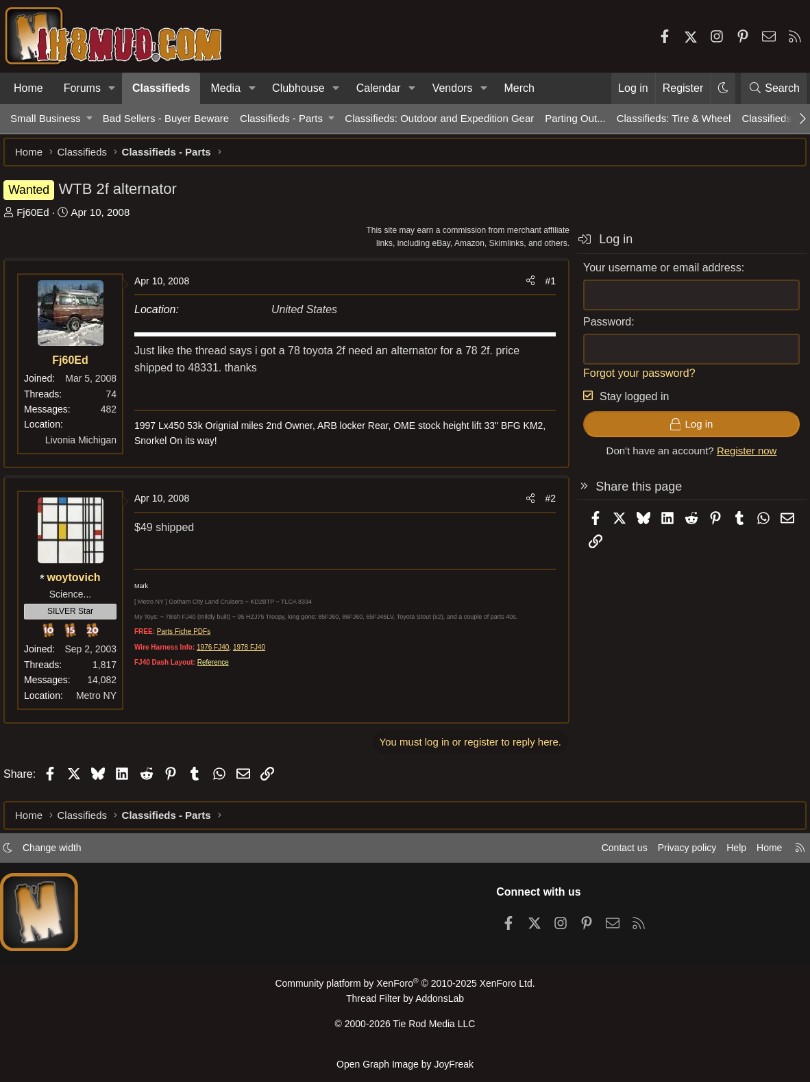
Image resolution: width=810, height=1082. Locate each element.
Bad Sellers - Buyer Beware (166, 118)
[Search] (774, 88)
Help (723, 853)
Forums (82, 88)
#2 (543, 505)
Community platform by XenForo (405, 989)
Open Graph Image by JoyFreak (405, 1064)
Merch (519, 88)
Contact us (603, 853)
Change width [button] (65, 853)
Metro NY (103, 702)
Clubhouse (298, 88)
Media (225, 88)
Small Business (45, 118)
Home (28, 88)
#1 (543, 287)
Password (600, 328)
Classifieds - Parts (281, 118)
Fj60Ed (39, 219)
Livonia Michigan (87, 446)
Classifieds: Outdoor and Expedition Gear (439, 118)
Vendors (452, 88)
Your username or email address (655, 274)
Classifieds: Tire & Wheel (674, 118)
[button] (112, 88)
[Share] (523, 287)
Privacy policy (670, 853)
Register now (740, 457)
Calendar (378, 88)
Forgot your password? (632, 380)
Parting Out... (575, 118)
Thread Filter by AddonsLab (405, 1003)
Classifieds (161, 88)
